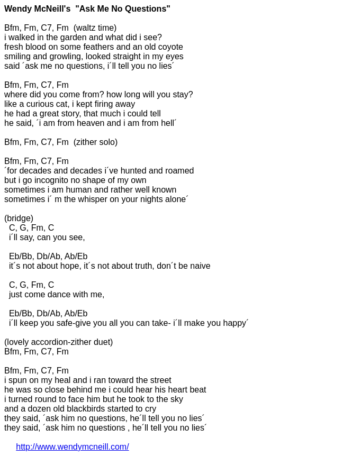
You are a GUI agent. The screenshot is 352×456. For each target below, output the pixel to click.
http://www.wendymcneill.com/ (72, 446)
